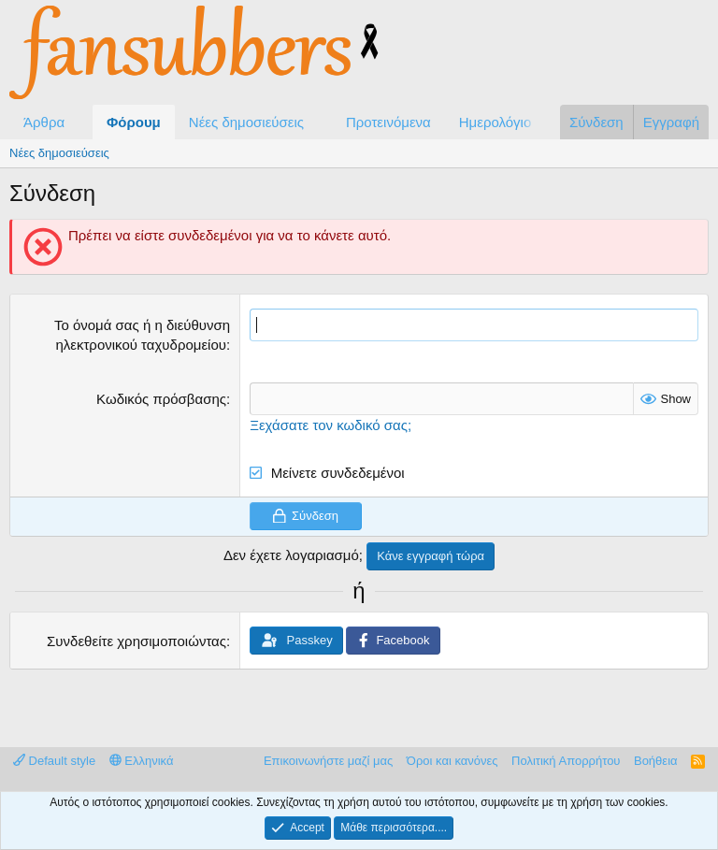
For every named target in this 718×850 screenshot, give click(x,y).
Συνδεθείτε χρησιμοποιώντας (136, 641)
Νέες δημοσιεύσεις (246, 122)
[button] (79, 122)
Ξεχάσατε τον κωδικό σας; (330, 425)
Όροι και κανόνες (452, 761)
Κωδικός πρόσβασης (161, 399)
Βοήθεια (656, 761)
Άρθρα (44, 122)
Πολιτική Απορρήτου (565, 761)
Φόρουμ (134, 122)
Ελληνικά (141, 761)
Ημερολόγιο (495, 122)
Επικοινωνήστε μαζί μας (328, 761)
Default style (54, 761)
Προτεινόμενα (388, 122)
